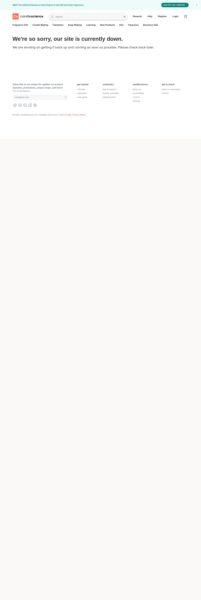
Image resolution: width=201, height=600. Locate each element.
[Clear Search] (124, 16)
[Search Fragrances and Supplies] (88, 16)
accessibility (138, 93)
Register (162, 16)
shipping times (109, 97)
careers (136, 97)
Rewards (137, 16)
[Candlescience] (29, 16)
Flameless (58, 25)
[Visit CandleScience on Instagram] (20, 105)
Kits (121, 25)
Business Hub (150, 25)
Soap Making (75, 25)
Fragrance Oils (20, 25)
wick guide (82, 97)
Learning (91, 25)
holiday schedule (110, 93)
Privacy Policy (79, 115)
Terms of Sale (64, 115)
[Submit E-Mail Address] (65, 97)
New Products (107, 25)
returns (165, 93)
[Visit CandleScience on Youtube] (25, 105)
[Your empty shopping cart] (185, 16)
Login (175, 16)
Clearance (133, 25)
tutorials (81, 89)
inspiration (82, 93)
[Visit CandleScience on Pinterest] (35, 105)
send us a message (171, 89)
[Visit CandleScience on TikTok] (15, 105)
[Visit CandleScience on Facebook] (30, 105)
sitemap (136, 101)
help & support (109, 89)
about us (137, 89)
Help (150, 16)
